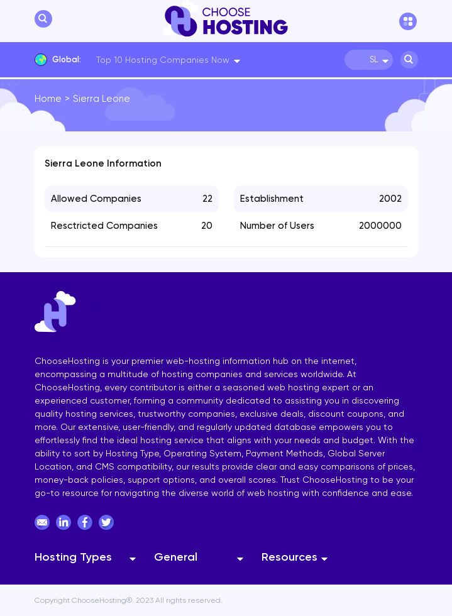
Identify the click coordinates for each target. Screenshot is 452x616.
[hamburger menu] (408, 21)
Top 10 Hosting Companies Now (162, 60)
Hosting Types (73, 557)
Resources (289, 557)
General (175, 557)
